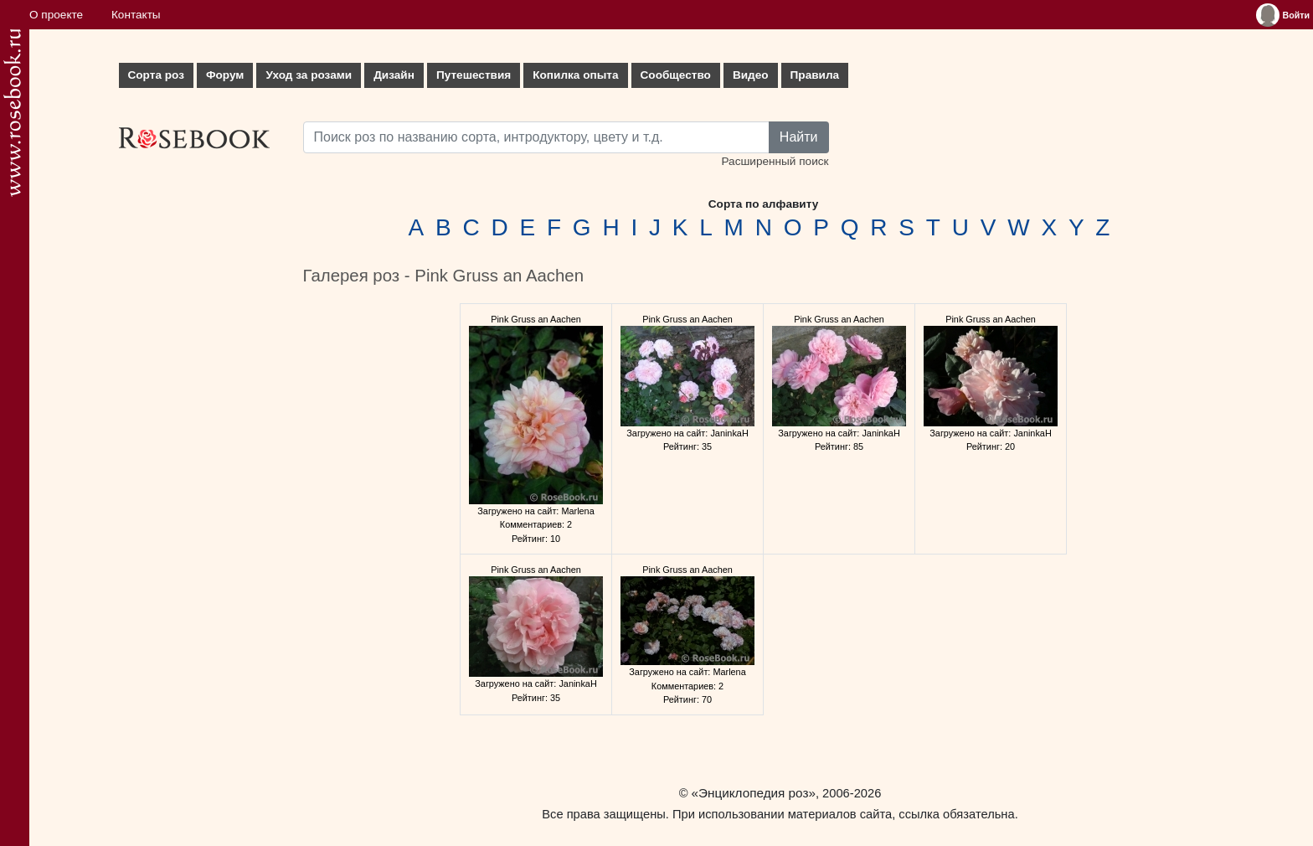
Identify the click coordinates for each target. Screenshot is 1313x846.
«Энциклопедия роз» (754, 793)
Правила (815, 75)
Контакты (136, 14)
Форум (225, 75)
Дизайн (393, 75)
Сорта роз (156, 75)
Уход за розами (308, 75)
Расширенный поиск (774, 161)
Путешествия (473, 75)
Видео (751, 75)
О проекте (56, 14)
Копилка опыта (575, 75)
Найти (799, 137)
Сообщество (676, 75)
